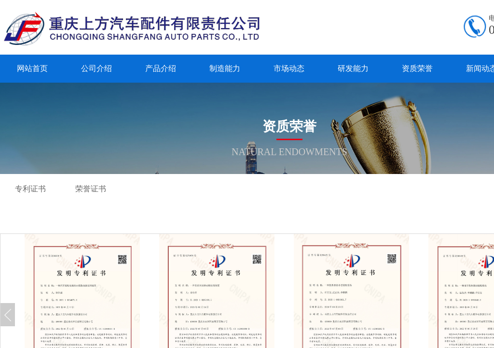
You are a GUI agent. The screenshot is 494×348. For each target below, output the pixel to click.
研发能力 (353, 68)
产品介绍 (160, 68)
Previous (7, 314)
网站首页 (32, 68)
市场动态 (289, 68)
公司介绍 (96, 68)
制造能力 (224, 68)
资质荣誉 (417, 68)
